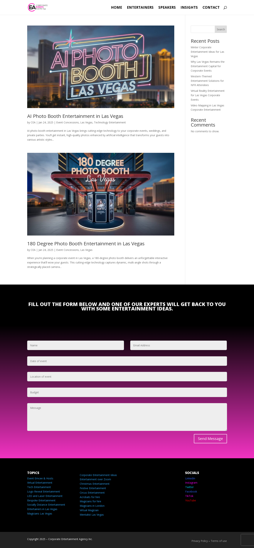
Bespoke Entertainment (41, 500)
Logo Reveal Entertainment (43, 491)
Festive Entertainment (93, 488)
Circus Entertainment (92, 492)
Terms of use (219, 541)
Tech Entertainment (39, 487)
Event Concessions (67, 122)
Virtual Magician (89, 510)
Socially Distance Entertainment (46, 504)
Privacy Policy (199, 541)
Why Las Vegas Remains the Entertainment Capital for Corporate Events (208, 66)
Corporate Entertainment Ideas (98, 475)
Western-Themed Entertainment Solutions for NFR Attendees (207, 81)
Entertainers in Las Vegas (42, 509)
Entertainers (140, 8)
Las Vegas (86, 122)
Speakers (167, 8)
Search (221, 29)
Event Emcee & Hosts (40, 478)
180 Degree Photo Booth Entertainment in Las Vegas (85, 243)
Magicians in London (92, 505)
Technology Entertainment (110, 122)
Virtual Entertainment (39, 482)
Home (116, 8)
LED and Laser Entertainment (45, 496)
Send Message (210, 438)
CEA (33, 122)
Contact (211, 8)
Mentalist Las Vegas (92, 514)
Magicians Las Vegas (39, 513)
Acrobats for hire (90, 497)
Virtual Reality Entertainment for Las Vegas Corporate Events (208, 95)
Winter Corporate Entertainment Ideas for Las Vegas (207, 52)
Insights (189, 8)
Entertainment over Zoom (95, 479)
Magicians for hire (90, 501)
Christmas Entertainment (95, 483)
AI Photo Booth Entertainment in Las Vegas (75, 116)
